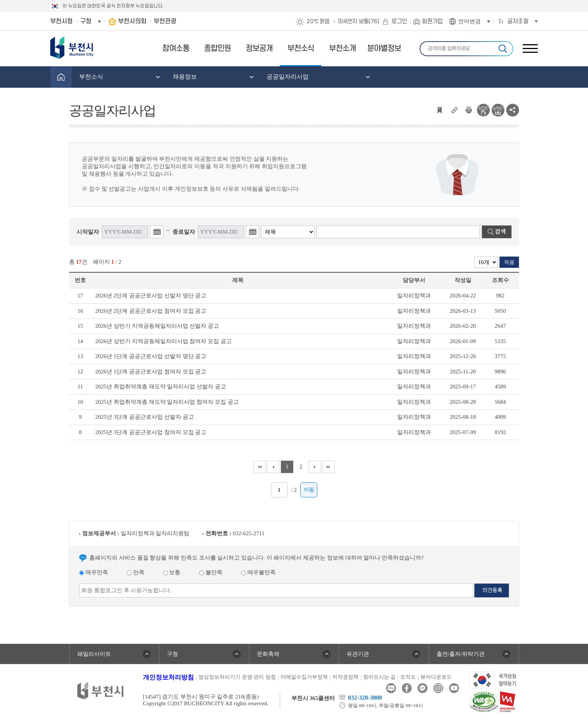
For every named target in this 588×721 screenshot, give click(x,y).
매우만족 (93, 572)
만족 (135, 572)
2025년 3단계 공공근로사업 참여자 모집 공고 (150, 432)
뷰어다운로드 (436, 677)
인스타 (438, 688)
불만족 (210, 572)
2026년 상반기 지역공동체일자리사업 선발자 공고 (157, 326)
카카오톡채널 (422, 688)
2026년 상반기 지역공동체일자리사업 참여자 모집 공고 (163, 341)
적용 (509, 262)
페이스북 (407, 688)
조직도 (408, 677)
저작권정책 (345, 677)
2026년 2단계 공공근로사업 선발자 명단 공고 (150, 296)
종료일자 (183, 232)
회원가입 (432, 21)
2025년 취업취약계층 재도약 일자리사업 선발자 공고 (160, 387)
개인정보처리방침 (168, 677)
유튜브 (454, 688)
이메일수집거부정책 (304, 677)
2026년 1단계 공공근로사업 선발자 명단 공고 (150, 356)
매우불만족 (258, 572)
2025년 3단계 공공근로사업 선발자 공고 (144, 417)
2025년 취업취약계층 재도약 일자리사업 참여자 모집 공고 (167, 402)
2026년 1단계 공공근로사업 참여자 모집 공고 (150, 372)
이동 (309, 490)
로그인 (399, 21)
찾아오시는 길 (379, 677)
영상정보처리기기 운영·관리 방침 (237, 677)
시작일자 (87, 232)
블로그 (391, 688)
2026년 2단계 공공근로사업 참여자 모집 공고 (150, 311)
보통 (172, 572)
